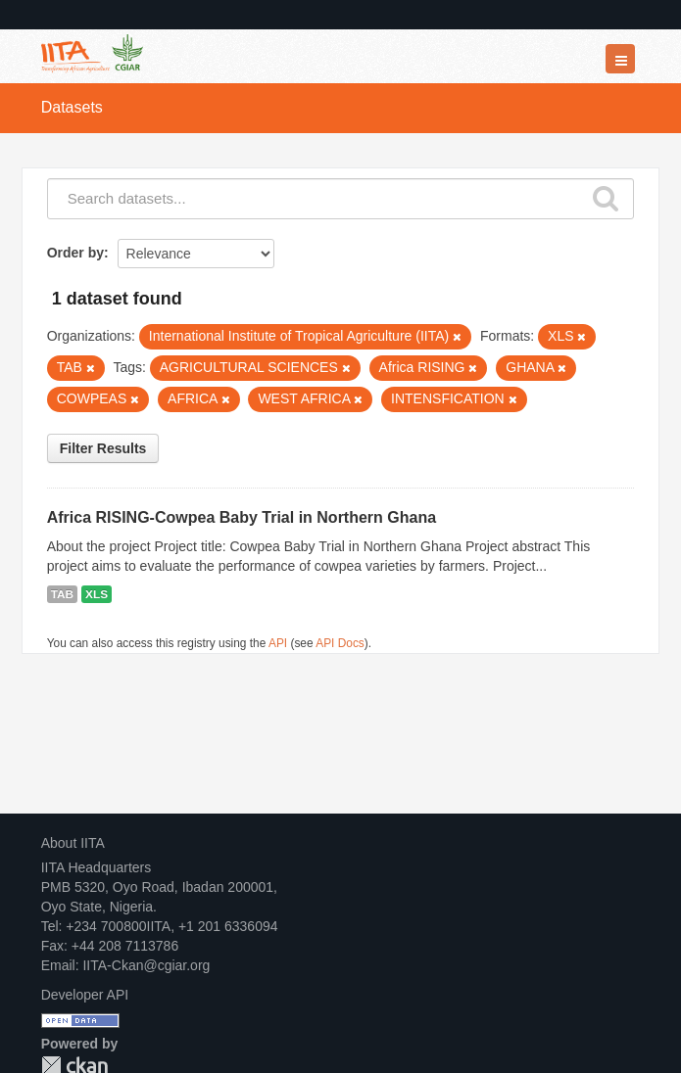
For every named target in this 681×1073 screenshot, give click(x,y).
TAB (62, 594)
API (277, 643)
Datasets (72, 107)
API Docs (340, 643)
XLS (96, 594)
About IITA (73, 843)
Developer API (85, 995)
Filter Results (103, 448)
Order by (75, 252)
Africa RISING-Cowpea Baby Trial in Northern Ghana (241, 517)
